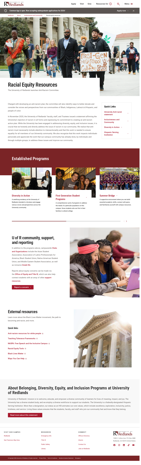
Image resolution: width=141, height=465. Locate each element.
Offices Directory (84, 436)
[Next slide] (126, 221)
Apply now (123, 11)
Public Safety (45, 444)
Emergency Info (46, 436)
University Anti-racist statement (116, 113)
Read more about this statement (25, 415)
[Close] (134, 11)
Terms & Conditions (52, 458)
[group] (32, 190)
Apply (73, 4)
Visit (82, 4)
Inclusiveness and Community (34, 15)
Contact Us (82, 444)
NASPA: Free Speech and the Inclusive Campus (29, 343)
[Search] (118, 4)
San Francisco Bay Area (12, 440)
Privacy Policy (42, 458)
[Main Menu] (129, 4)
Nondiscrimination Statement (66, 458)
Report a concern (22, 287)
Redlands (12, 15)
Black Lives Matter (17, 353)
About (20, 15)
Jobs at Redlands (84, 449)
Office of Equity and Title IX (26, 274)
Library (43, 449)
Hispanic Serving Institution (116, 133)
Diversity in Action (113, 127)
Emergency (78, 458)
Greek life (26, 265)
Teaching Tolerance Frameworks (23, 338)
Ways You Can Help (17, 358)
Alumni (80, 440)
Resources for (104, 3)
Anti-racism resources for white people (25, 333)
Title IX (43, 440)
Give (89, 4)
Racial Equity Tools (17, 348)
